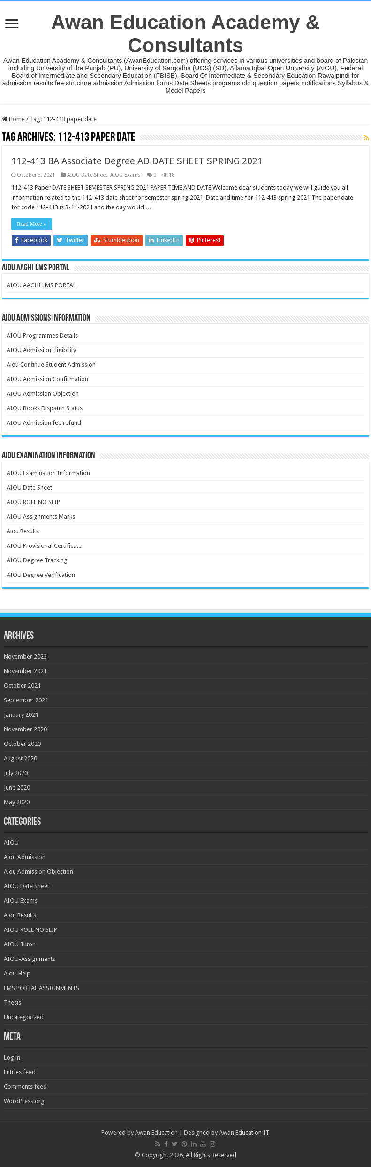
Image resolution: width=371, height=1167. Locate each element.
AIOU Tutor (19, 944)
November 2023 (25, 656)
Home (13, 119)
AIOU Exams (125, 175)
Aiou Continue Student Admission (51, 364)
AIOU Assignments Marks (41, 516)
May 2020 (17, 802)
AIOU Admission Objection (43, 393)
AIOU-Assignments (29, 958)
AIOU (11, 842)
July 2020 (16, 772)
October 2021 (22, 685)
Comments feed (25, 1086)
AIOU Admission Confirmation (47, 379)
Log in (12, 1057)
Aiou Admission (24, 856)
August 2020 (20, 758)
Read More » (31, 224)
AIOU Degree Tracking (37, 560)
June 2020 (17, 787)
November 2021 (25, 671)
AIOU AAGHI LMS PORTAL (41, 285)
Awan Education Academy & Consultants (185, 33)
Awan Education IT (244, 1132)
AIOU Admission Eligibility (41, 349)
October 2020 (22, 743)
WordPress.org (24, 1101)
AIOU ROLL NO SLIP (33, 502)
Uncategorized (24, 1017)
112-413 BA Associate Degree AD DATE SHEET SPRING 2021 (137, 161)
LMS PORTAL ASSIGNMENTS (41, 987)
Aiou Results (23, 531)
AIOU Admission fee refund (44, 422)
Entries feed (20, 1071)
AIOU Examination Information (48, 472)
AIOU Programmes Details (42, 335)
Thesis (12, 1002)
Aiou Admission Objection (38, 871)
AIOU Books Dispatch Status (45, 408)
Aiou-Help (17, 973)
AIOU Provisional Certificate (44, 545)
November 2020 (25, 729)
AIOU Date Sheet (87, 175)
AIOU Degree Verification (41, 574)
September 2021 (26, 700)
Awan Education (156, 1132)
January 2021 (21, 714)
